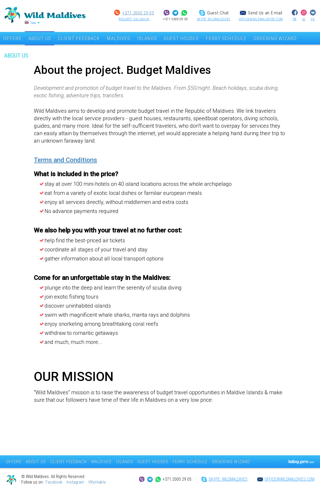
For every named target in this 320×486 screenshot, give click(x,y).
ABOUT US (39, 38)
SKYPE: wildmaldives (213, 19)
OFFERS (14, 461)
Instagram (75, 482)
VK (313, 19)
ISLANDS (147, 38)
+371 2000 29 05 (138, 12)
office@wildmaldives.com (261, 19)
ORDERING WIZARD (275, 38)
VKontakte (97, 482)
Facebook (54, 482)
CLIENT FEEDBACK (78, 38)
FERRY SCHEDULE (226, 38)
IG (303, 19)
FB (295, 19)
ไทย (33, 23)
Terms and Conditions (65, 160)
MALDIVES (118, 38)
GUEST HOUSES (181, 38)
